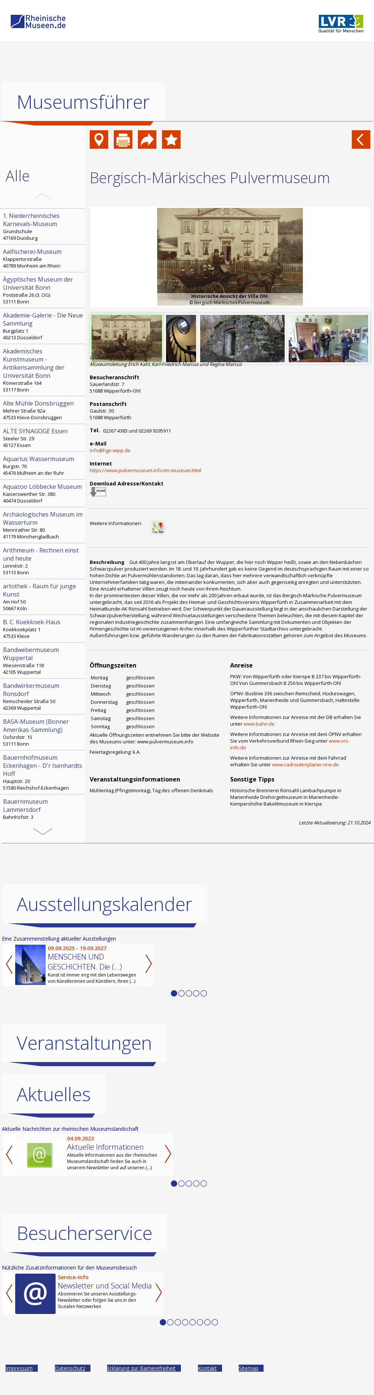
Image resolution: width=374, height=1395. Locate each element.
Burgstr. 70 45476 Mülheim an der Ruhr (43, 465)
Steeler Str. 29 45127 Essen (43, 437)
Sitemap (248, 1368)
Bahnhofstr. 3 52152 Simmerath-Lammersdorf (43, 812)
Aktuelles (54, 1094)
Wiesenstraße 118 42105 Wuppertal (43, 660)
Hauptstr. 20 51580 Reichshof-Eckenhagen (43, 772)
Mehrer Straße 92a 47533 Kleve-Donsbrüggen (43, 410)
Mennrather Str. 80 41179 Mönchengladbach (43, 525)
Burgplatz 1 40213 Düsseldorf (43, 326)
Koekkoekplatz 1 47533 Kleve (43, 628)
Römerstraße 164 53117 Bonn (43, 370)
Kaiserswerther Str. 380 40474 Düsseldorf (43, 493)
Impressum (19, 1368)
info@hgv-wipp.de (110, 450)
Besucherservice (84, 1233)
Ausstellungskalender (104, 904)
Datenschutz (70, 1368)
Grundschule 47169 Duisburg (43, 226)
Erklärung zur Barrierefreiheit (141, 1368)
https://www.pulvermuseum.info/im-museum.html (145, 470)
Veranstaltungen (84, 1042)
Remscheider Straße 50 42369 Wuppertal (43, 696)
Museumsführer (83, 101)
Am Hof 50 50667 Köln (43, 597)
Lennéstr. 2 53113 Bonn (43, 561)
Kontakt (207, 1368)
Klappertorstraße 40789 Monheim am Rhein (43, 258)
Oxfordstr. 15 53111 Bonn (43, 732)
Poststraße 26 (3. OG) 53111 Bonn (43, 290)
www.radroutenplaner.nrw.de (305, 764)
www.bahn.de (259, 723)
